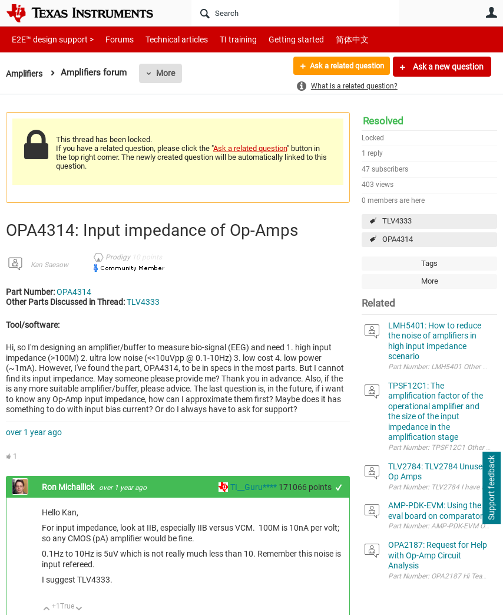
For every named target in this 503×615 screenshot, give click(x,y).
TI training (222, 39)
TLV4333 (397, 220)
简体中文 (327, 39)
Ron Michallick (69, 487)
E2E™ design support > (49, 39)
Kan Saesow (49, 265)
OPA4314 (397, 239)
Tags (429, 263)
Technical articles (164, 39)
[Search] (295, 13)
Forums (110, 39)
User (491, 12)
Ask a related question (342, 66)
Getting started (275, 39)
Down (79, 609)
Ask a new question (447, 66)
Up (47, 609)
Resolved (383, 121)
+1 (339, 487)
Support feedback (491, 488)
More (169, 73)
